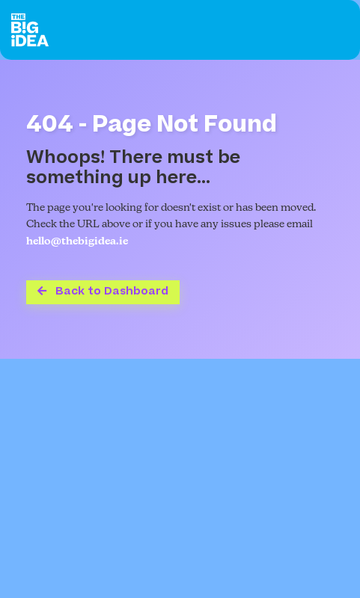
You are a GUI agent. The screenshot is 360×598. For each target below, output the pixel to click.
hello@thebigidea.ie (77, 241)
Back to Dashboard (102, 291)
